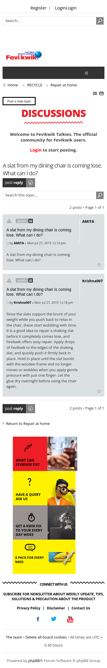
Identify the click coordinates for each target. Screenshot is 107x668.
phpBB (34, 660)
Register (39, 8)
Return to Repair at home (28, 423)
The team (14, 637)
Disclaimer (56, 608)
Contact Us (81, 608)
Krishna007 (22, 302)
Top (99, 265)
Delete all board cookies (46, 637)
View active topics (21, 73)
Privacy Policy (28, 608)
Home (12, 85)
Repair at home (64, 85)
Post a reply (19, 182)
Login (60, 8)
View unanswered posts (10, 73)
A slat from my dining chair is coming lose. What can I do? (38, 232)
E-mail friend (95, 93)
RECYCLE (34, 85)
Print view (101, 93)
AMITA (19, 243)
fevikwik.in (91, 73)
